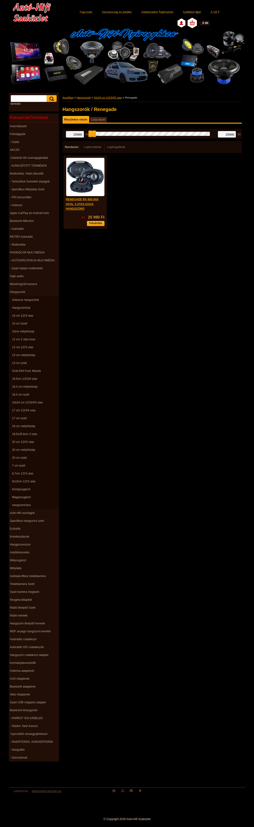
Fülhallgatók (18, 134)
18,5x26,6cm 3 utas (24, 434)
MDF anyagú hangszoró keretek (30, 631)
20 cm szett (19, 457)
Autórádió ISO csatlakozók (27, 647)
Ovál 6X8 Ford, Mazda (26, 371)
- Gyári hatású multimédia (26, 268)
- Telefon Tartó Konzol (24, 726)
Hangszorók (17, 292)
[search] (51, 98)
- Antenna (16, 205)
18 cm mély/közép (23, 426)
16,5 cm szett (20, 394)
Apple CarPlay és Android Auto (29, 213)
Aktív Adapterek (20, 694)
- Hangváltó (17, 749)
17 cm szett (19, 418)
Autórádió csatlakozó (23, 639)
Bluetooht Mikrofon (22, 221)
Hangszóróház (21, 307)
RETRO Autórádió (21, 236)
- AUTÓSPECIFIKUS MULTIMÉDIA (32, 260)
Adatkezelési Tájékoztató (157, 12)
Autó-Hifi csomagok (22, 513)
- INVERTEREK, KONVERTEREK (31, 742)
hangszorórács (21, 505)
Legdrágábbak (116, 147)
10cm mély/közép (23, 331)
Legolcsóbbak (93, 147)
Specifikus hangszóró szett (27, 521)
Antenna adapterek (22, 671)
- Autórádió (17, 229)
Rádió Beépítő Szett (23, 607)
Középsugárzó (21, 489)
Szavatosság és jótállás (116, 12)
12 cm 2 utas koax (23, 339)
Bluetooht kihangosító (24, 710)
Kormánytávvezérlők (23, 663)
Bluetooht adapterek (23, 686)
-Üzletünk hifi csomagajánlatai (29, 158)
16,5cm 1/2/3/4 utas (24, 378)
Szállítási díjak (192, 12)
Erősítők (15, 528)
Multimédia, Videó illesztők (27, 173)
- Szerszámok (18, 757)
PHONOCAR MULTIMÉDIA (27, 252)
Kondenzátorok (19, 536)
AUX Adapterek (20, 678)
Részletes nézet (75, 119)
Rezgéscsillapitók (21, 599)
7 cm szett (18, 465)
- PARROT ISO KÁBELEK (26, 718)
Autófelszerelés (20, 552)
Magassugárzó (21, 497)
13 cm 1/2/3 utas (22, 347)
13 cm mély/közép (23, 355)
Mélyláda (16, 568)
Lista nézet (98, 119)
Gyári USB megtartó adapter (28, 702)
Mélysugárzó (18, 560)
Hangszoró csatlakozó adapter (29, 655)
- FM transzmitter (21, 197)
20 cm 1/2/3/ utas (23, 442)
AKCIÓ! (15, 150)
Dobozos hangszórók (25, 300)
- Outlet (14, 142)
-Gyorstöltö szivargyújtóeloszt (29, 734)
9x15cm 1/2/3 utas (24, 481)
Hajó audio (17, 276)
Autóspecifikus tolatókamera (28, 576)
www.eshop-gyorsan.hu (47, 791)
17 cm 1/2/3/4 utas (24, 410)
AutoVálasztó (18, 126)
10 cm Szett (19, 323)
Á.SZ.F (215, 12)
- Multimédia (18, 244)
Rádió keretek (19, 615)
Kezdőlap (68, 97)
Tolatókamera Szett (22, 584)
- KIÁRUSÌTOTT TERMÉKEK (28, 165)
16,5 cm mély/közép (25, 386)
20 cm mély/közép (23, 450)
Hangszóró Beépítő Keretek (27, 623)
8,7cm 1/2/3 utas (22, 473)
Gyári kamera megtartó (24, 592)
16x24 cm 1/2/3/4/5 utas (27, 402)
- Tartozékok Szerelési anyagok (30, 181)
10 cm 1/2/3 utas (22, 315)
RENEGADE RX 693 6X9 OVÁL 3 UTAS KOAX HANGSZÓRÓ (82, 204)
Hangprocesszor (20, 544)
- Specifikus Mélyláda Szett (27, 189)
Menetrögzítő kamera (23, 284)
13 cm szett (19, 363)
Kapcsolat (86, 12)
